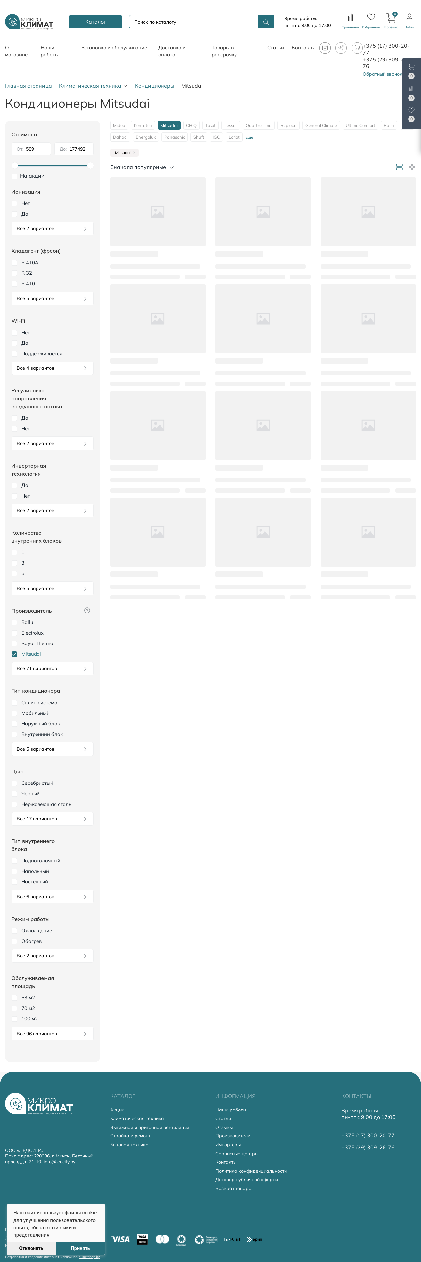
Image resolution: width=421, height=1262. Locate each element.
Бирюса (288, 125)
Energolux (146, 137)
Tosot (210, 125)
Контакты (225, 1162)
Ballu (389, 125)
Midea (119, 125)
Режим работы (31, 919)
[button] (391, 21)
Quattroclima (259, 125)
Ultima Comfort (360, 125)
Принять (80, 1248)
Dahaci (120, 137)
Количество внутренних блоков (37, 536)
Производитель (32, 610)
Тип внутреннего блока (33, 845)
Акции (117, 1110)
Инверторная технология (29, 469)
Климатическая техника (137, 1118)
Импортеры (228, 1145)
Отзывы (224, 1127)
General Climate (321, 125)
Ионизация (26, 191)
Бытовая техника (129, 1145)
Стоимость (25, 134)
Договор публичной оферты (246, 1179)
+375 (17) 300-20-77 (368, 1135)
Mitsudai (169, 125)
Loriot (234, 137)
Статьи (223, 1118)
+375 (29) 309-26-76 (368, 1147)
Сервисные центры (236, 1154)
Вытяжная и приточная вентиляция (149, 1127)
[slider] (53, 165)
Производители (232, 1136)
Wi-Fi (18, 320)
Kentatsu (143, 125)
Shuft (198, 137)
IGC (216, 137)
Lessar (230, 125)
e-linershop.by (89, 1257)
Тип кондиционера (36, 691)
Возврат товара (233, 1188)
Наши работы (230, 1110)
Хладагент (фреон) (36, 250)
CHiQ (191, 125)
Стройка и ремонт (130, 1136)
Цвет (18, 771)
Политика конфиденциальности (251, 1171)
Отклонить (31, 1248)
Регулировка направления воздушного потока (37, 398)
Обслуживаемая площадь (33, 982)
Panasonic (174, 137)
